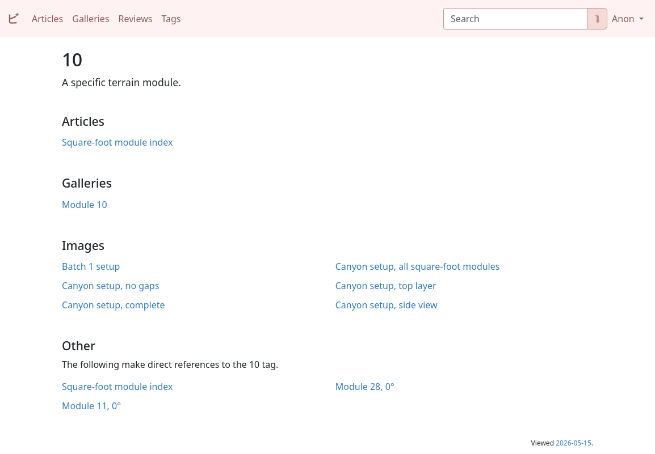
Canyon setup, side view (386, 305)
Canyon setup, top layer (385, 285)
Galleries (90, 18)
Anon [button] (624, 18)
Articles (47, 18)
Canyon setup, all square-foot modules (417, 266)
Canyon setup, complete (113, 305)
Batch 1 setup (91, 266)
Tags (170, 18)
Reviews (136, 18)
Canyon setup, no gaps (110, 285)
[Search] (515, 18)
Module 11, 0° (91, 406)
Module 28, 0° (364, 386)
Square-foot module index (117, 142)
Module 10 (84, 204)
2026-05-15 (573, 443)
